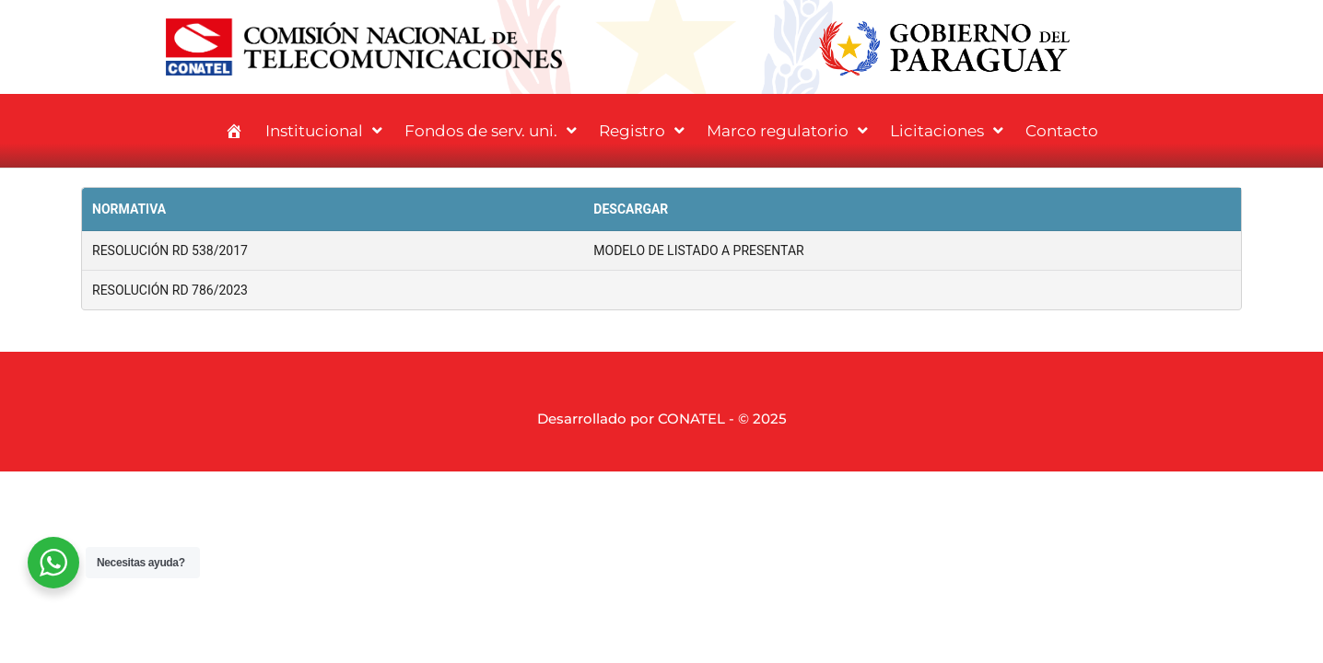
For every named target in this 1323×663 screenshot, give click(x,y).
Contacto (1061, 131)
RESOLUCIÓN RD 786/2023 (170, 290)
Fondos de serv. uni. (490, 130)
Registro (642, 130)
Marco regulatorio (787, 130)
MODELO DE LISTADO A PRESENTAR (698, 250)
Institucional (323, 130)
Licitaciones (946, 130)
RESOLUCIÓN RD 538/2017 (170, 250)
